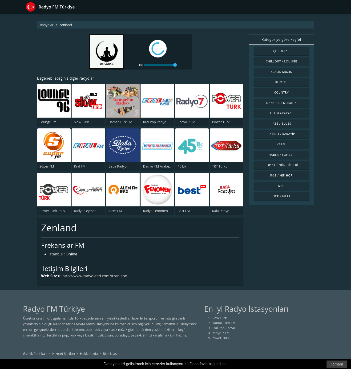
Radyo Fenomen (155, 211)
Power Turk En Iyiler (55, 211)
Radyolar (46, 25)
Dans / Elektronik (281, 103)
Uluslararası (281, 113)
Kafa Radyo (220, 211)
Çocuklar (281, 51)
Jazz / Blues (281, 124)
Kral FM (79, 166)
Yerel (281, 144)
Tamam (337, 364)
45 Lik (182, 166)
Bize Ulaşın (111, 353)
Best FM (184, 211)
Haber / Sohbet (281, 155)
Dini (281, 186)
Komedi (281, 82)
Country (281, 92)
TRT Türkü (220, 166)
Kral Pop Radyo (154, 122)
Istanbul (56, 254)
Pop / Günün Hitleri (281, 165)
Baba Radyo (118, 166)
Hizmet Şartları (63, 353)
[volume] (160, 65)
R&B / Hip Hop (281, 175)
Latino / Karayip (281, 134)
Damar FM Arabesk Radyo (162, 166)
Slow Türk (81, 122)
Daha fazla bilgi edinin (208, 364)
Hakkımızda (89, 353)
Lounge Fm (48, 122)
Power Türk (221, 122)
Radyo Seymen (85, 211)
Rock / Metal (281, 196)
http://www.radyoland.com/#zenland (94, 276)
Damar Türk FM (120, 122)
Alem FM (115, 211)
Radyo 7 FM (186, 122)
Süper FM (47, 166)
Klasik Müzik (281, 72)
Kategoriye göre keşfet (281, 39)
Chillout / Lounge (281, 61)
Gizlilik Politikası (35, 353)
